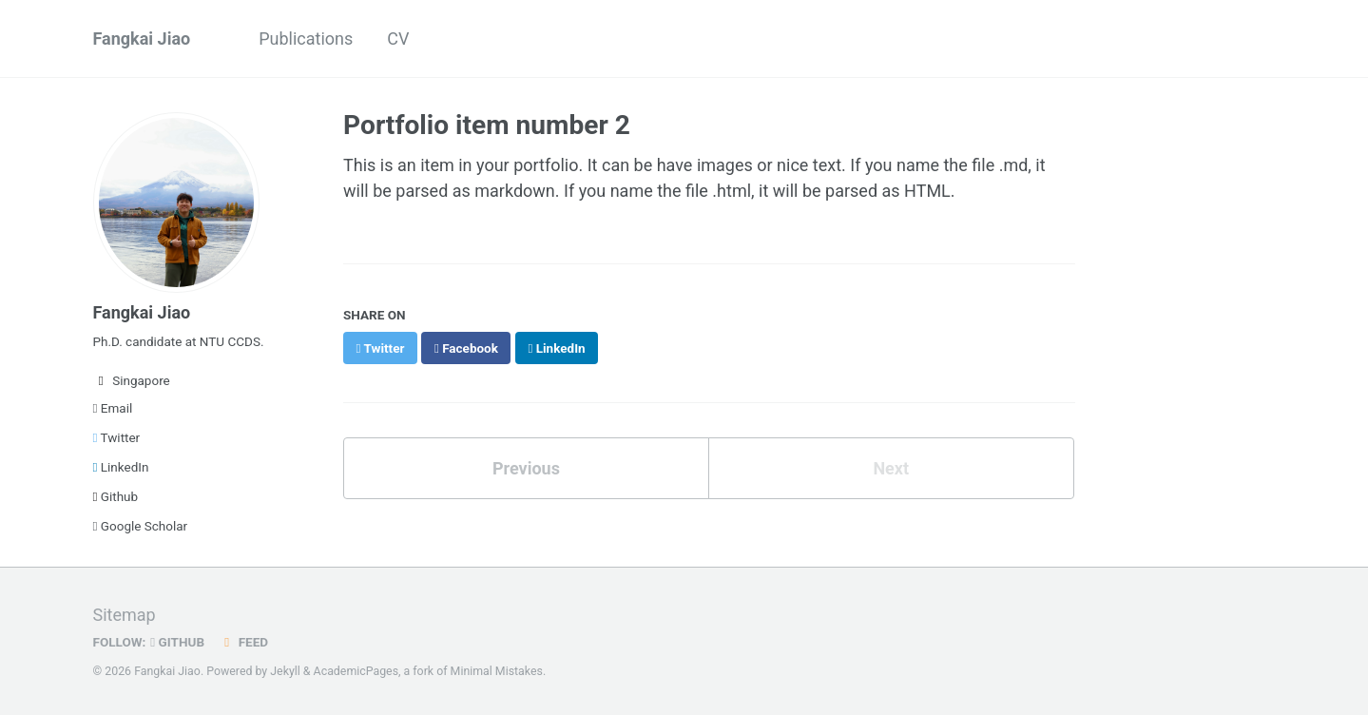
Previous (526, 468)
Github (116, 496)
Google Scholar (140, 525)
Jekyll (285, 671)
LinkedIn (121, 466)
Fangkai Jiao (142, 38)
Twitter (117, 437)
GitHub (177, 641)
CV (398, 38)
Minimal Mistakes (497, 671)
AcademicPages (356, 671)
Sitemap (124, 615)
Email (113, 407)
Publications (306, 38)
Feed (243, 641)
